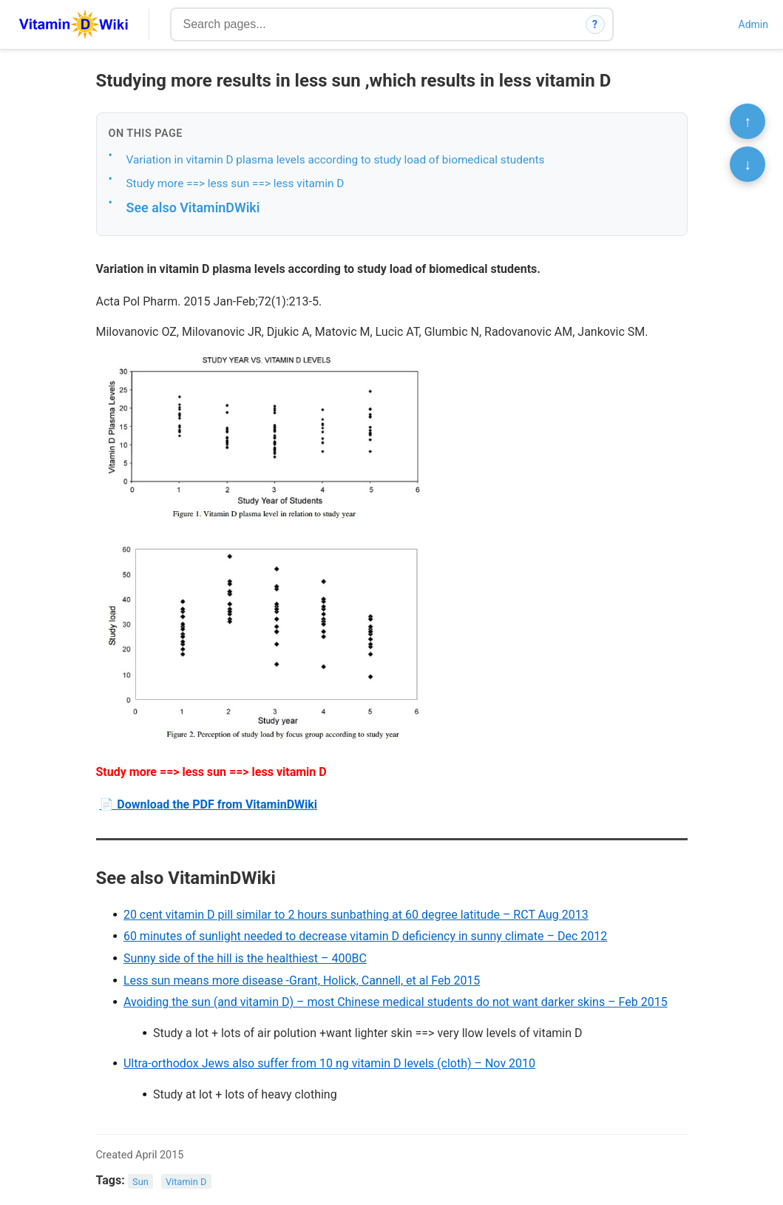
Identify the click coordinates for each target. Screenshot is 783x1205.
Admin (753, 24)
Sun (140, 1181)
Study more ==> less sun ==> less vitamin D (235, 183)
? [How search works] (594, 24)
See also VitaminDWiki (193, 207)
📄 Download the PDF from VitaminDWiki (208, 804)
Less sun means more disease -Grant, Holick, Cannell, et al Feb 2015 (301, 980)
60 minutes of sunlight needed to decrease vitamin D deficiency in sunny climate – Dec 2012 (365, 936)
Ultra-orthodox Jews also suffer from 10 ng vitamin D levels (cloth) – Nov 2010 (329, 1063)
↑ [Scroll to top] (747, 121)
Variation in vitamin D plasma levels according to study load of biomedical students (335, 159)
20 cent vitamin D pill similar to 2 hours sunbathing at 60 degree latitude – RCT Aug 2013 (356, 915)
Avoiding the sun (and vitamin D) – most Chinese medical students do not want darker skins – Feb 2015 (395, 1002)
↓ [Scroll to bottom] (747, 164)
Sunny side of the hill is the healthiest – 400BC (245, 958)
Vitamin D (186, 1181)
